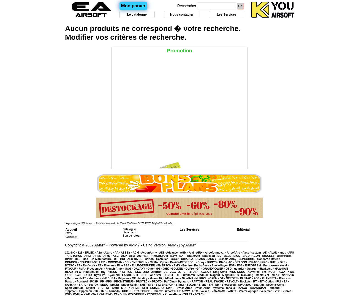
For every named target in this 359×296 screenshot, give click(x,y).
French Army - (115, 268)
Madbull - (203, 275)
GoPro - (190, 268)
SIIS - (152, 284)
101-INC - (71, 252)
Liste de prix (131, 232)
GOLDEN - (178, 268)
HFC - (79, 272)
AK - (266, 252)
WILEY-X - (107, 294)
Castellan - (163, 259)
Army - (108, 255)
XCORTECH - (156, 294)
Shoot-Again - (130, 284)
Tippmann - (86, 291)
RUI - (279, 281)
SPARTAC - (245, 284)
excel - (284, 265)
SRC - (102, 288)
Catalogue (129, 229)
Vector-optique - (250, 291)
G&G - (129, 268)
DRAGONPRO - (259, 262)
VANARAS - (220, 291)
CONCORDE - (248, 259)
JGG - (174, 272)
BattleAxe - (194, 255)
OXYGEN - (233, 278)
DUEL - (275, 262)
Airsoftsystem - (252, 252)
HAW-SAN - (282, 268)
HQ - (104, 272)
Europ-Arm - (271, 265)
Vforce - (288, 291)
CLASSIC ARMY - (207, 259)
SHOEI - (115, 284)
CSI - (128, 262)
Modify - (144, 278)
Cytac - (165, 262)
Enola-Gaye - (220, 265)
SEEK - (105, 284)
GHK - (167, 268)
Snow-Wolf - (230, 284)
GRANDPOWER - (214, 268)
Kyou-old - (115, 275)
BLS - (79, 259)
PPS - (110, 281)
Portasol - (83, 281)
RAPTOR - (198, 281)
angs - (284, 252)
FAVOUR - (72, 268)
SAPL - (83, 284)
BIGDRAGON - (252, 255)
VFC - (279, 291)
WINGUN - (121, 294)
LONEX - (170, 275)
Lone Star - (156, 275)
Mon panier (133, 5)
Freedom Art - (96, 268)
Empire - (188, 265)
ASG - (117, 255)
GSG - (230, 268)
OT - (223, 278)
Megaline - (125, 278)
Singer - (181, 284)
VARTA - (233, 291)
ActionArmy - (150, 252)
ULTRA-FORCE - (141, 291)
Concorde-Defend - (269, 259)
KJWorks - (255, 272)
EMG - (178, 265)
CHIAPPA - (188, 259)
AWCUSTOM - (161, 255)
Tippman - (72, 291)
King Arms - (221, 272)
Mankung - (248, 275)
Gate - (151, 268)
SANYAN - (72, 284)
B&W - (174, 255)
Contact (71, 237)
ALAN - (274, 252)
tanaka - (231, 288)
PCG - (257, 278)
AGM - (184, 252)
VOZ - (69, 294)
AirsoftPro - (234, 252)
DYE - (283, 262)
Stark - (116, 288)
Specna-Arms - (276, 284)
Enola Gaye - (203, 265)
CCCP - (176, 259)
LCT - (145, 275)
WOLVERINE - (137, 294)
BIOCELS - (269, 255)
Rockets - (246, 281)
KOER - (273, 272)
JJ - (181, 272)
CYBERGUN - (141, 262)
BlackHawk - (285, 255)
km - (265, 272)
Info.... (171, 223)
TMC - (105, 291)
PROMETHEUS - (125, 281)
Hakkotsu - (267, 268)
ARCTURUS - (75, 255)
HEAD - (70, 272)
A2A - (100, 252)
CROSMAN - (116, 262)
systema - (219, 288)
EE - (101, 265)
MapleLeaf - (264, 275)
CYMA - (155, 262)
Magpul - (216, 275)
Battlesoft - (210, 255)
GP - (199, 268)
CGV (68, 233)
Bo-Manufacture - (102, 259)
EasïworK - (90, 265)
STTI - (146, 288)
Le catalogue (137, 14)
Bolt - (87, 259)
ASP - (125, 255)
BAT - (183, 255)
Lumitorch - (189, 275)
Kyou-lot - (101, 275)
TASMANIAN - (259, 288)
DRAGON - (242, 262)
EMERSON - (165, 265)
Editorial (243, 229)
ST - (109, 288)
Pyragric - (184, 281)
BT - (117, 259)
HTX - (124, 272)
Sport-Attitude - (75, 288)
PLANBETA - (270, 278)
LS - (179, 275)
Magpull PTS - (231, 275)
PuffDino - (171, 281)
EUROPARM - (254, 265)
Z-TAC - (199, 294)
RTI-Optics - (268, 281)
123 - (81, 252)
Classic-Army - (229, 259)
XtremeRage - (174, 294)
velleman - (268, 291)
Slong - (204, 284)
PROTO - (158, 281)
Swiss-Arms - (204, 288)
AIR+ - (200, 252)
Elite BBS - (124, 265)
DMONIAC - (227, 262)
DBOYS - (213, 262)
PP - (103, 281)
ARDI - (88, 255)
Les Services (227, 14)
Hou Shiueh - (92, 272)
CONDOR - (72, 262)
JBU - (147, 272)
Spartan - (259, 284)
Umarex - (158, 291)
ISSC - (138, 272)
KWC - (79, 275)
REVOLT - (233, 281)
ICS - (131, 272)
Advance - (173, 252)
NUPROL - (202, 278)
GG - (159, 268)
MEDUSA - (110, 278)
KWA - (283, 272)
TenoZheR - (275, 288)
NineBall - (189, 278)
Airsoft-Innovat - (216, 252)
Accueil (71, 229)
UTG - (196, 291)
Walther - (79, 294)
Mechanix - (95, 278)
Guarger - (253, 268)
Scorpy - (94, 284)
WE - (89, 294)
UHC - (126, 291)
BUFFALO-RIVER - (132, 259)
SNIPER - (215, 284)
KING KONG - (238, 272)
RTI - (256, 281)
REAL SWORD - (215, 281)
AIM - (192, 252)
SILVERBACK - (166, 284)
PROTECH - (144, 281)
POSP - (95, 281)
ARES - (98, 255)
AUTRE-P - (144, 255)
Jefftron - (157, 272)
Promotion (179, 50)
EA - (80, 265)
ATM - (133, 255)
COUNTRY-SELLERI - (94, 262)
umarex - (171, 291)
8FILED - (91, 252)
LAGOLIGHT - (131, 275)
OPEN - (214, 278)
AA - (117, 252)
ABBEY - (127, 252)
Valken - (206, 291)
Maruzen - (73, 278)
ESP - (233, 265)
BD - (221, 255)
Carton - (150, 259)
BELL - (229, 255)
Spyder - (92, 288)
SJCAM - (193, 284)
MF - (135, 278)
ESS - (241, 265)
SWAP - (171, 288)
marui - (276, 275)
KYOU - (89, 275)
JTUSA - (195, 272)
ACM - (137, 252)
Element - (110, 265)
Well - (96, 294)
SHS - (144, 284)
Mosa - (154, 278)
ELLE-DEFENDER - (144, 265)
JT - (187, 272)
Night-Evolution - (170, 278)
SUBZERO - (158, 288)
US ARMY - (184, 291)
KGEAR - (207, 272)
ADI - (162, 252)
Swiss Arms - (186, 288)
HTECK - (114, 272)
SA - (286, 281)
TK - (97, 291)
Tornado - (115, 291)
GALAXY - (140, 268)
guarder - (240, 268)
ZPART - (189, 294)
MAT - (84, 278)
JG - (167, 272)
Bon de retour (132, 235)
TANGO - (243, 288)
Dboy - (202, 262)
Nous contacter (181, 14)
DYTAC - (71, 265)
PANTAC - (247, 278)
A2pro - (109, 252)
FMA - (83, 268)
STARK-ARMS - (131, 288)
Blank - (70, 259)
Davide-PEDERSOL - (184, 262)
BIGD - (238, 255)
